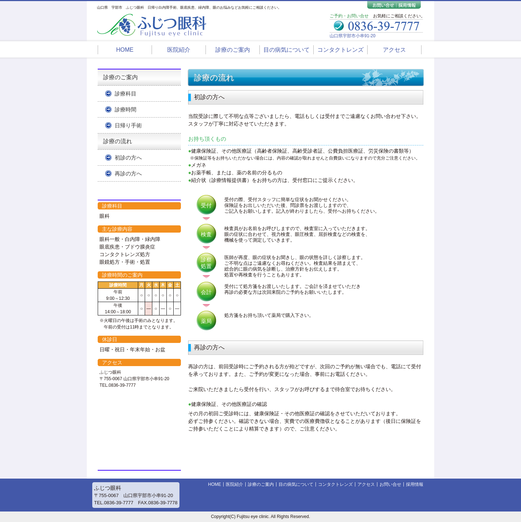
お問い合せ (390, 484)
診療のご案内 (232, 50)
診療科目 (125, 93)
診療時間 (125, 109)
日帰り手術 (128, 125)
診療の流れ (117, 141)
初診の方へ (128, 157)
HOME (125, 50)
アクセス (394, 50)
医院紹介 (178, 50)
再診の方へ (128, 173)
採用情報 (414, 484)
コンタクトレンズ (340, 50)
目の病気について (286, 50)
